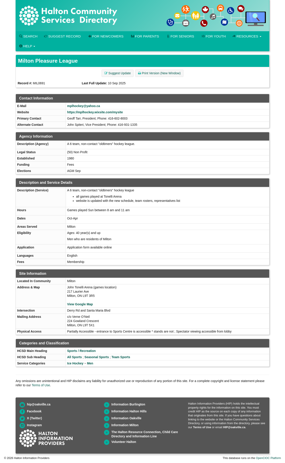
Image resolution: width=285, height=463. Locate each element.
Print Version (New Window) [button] (159, 73)
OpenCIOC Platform (268, 458)
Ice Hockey (75, 363)
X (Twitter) (34, 418)
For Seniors (180, 36)
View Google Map (80, 304)
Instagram (34, 425)
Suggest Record (62, 36)
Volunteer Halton (123, 442)
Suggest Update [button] (117, 73)
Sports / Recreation (81, 351)
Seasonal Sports (96, 357)
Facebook (34, 411)
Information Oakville (126, 418)
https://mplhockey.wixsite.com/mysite (95, 112)
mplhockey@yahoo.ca (83, 106)
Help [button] (27, 46)
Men (90, 363)
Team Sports (121, 357)
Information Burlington (128, 404)
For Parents (144, 36)
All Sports (74, 357)
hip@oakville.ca (38, 404)
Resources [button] (246, 36)
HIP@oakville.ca (234, 427)
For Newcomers (106, 36)
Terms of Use (41, 385)
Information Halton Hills (129, 411)
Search (28, 36)
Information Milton (124, 425)
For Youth (213, 36)
